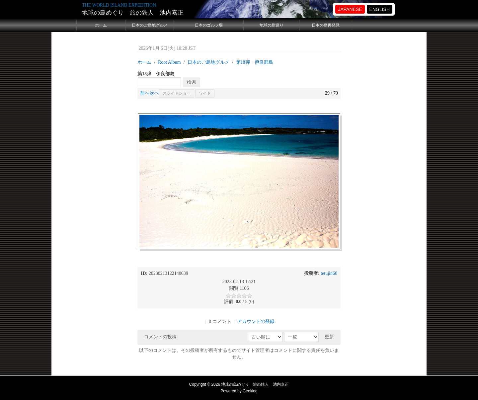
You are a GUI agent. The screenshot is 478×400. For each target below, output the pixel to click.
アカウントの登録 (256, 321)
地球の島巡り (271, 25)
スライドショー (177, 93)
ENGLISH (379, 9)
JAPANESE (350, 9)
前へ (144, 93)
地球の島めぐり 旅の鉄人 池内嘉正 (133, 12)
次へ (154, 93)
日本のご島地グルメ (150, 25)
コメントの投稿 (160, 336)
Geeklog (250, 391)
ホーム (101, 25)
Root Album (169, 62)
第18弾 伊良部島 (254, 62)
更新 (329, 336)
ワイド (205, 93)
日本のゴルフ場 (209, 25)
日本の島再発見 (326, 25)
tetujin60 (329, 273)
